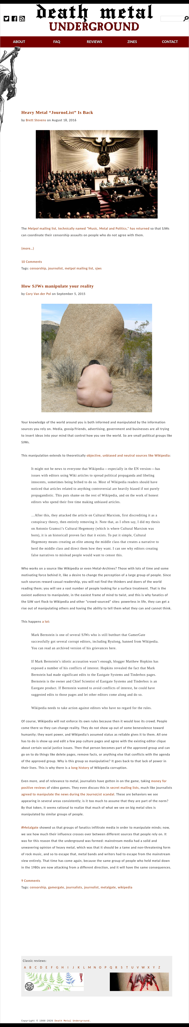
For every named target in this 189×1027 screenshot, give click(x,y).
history (84, 768)
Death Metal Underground (72, 1020)
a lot (45, 622)
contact (170, 41)
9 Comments (30, 881)
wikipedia (125, 887)
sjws (98, 268)
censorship (38, 268)
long (74, 768)
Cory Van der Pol (38, 294)
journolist (55, 268)
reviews (94, 41)
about (19, 41)
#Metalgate (29, 827)
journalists (74, 887)
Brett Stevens (36, 120)
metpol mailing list (79, 268)
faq (56, 41)
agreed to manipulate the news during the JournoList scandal (67, 794)
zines (132, 41)
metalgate (108, 887)
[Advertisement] (99, 79)
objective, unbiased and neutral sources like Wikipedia (128, 455)
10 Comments (31, 262)
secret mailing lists (124, 788)
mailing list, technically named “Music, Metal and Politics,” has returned (89, 228)
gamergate (56, 887)
